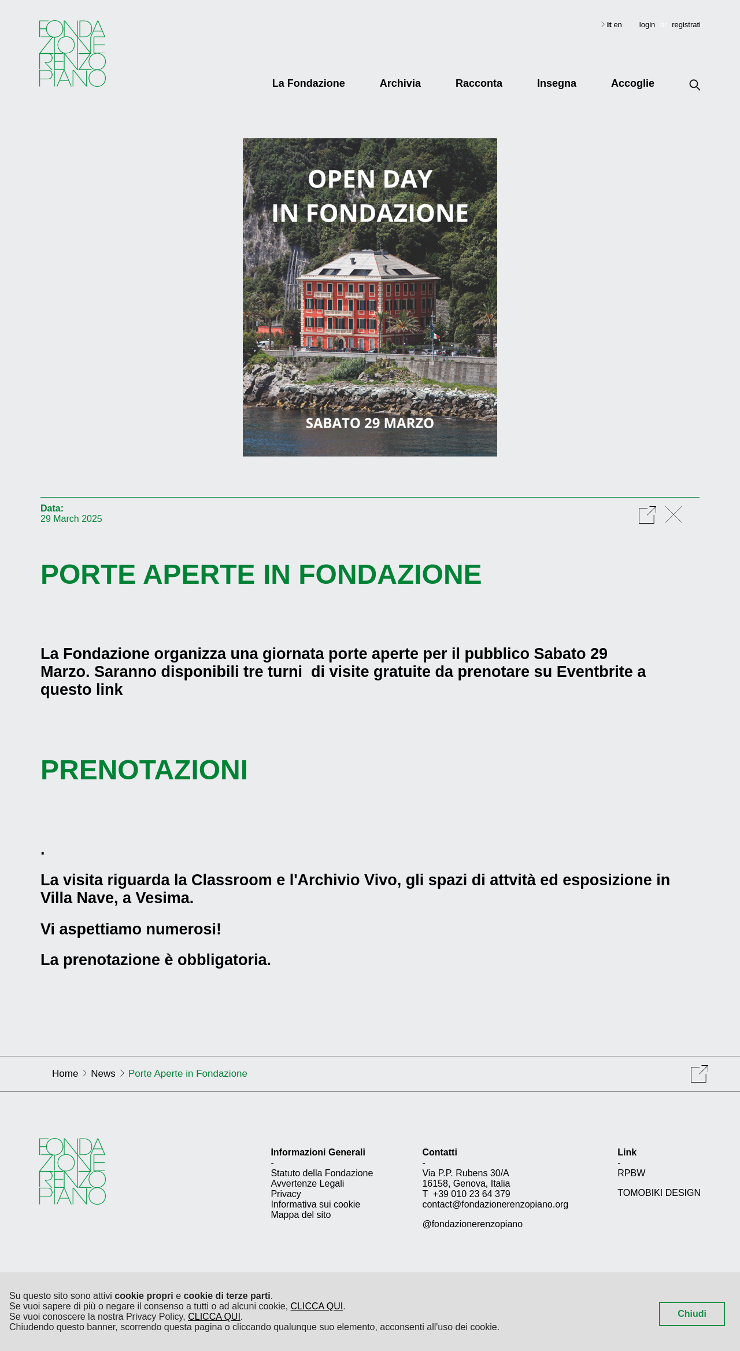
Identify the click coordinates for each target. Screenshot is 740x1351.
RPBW (631, 1173)
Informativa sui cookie (315, 1204)
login (647, 24)
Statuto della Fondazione (322, 1173)
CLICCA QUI (317, 1306)
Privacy (286, 1194)
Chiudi (692, 1314)
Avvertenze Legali (307, 1183)
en (617, 24)
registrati (686, 24)
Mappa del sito (301, 1215)
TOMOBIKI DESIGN (659, 1193)
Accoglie (632, 83)
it (610, 24)
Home (65, 1073)
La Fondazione (308, 83)
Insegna (556, 83)
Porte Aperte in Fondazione (261, 574)
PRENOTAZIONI (144, 770)
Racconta (479, 83)
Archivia (400, 83)
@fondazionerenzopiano (472, 1224)
